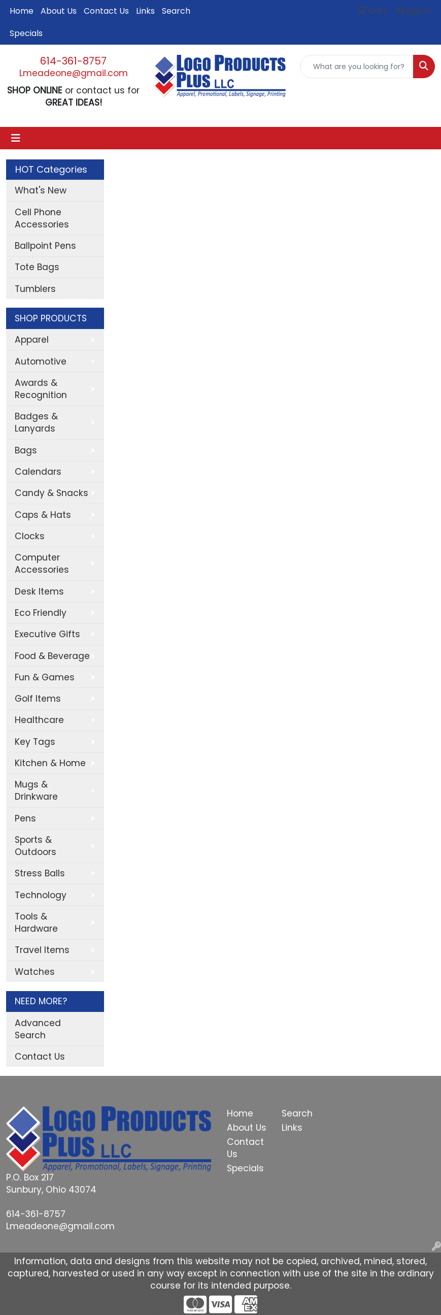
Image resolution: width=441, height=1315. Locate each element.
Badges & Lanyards (36, 422)
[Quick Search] (357, 66)
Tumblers (35, 289)
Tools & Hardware (36, 922)
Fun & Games (45, 677)
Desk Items (39, 591)
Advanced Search (38, 1029)
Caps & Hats (43, 515)
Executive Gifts (47, 634)
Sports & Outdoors (35, 846)
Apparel (32, 340)
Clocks (30, 536)
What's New (40, 190)
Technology (40, 895)
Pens (25, 818)
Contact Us (106, 11)
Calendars (38, 472)
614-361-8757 (73, 61)
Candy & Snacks (51, 493)
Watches (35, 972)
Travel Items (42, 950)
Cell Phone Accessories (42, 218)
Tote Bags (37, 267)
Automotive (40, 361)
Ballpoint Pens (45, 246)
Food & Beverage (52, 656)
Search (176, 11)
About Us (59, 11)
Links (145, 11)
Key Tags (35, 742)
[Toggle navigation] (15, 138)
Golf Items (38, 699)
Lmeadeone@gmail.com (73, 73)
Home (21, 11)
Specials (26, 33)
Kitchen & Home (50, 763)
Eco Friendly (40, 613)
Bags (26, 450)
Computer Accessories (42, 563)
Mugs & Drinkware (36, 790)
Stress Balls (40, 873)
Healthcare (39, 720)
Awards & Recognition (41, 389)
